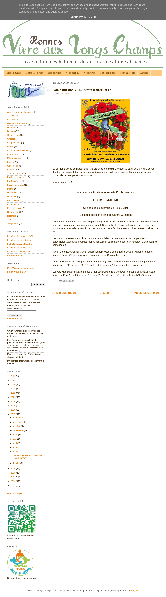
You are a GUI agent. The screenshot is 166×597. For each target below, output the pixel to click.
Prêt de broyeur (14, 208)
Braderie (11, 127)
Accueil (105, 292)
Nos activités (54, 73)
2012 (13, 485)
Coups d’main (14, 142)
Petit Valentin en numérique (20, 268)
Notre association (34, 73)
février (16, 451)
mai (15, 443)
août (15, 435)
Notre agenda (72, 73)
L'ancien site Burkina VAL (19, 251)
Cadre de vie (13, 135)
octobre (17, 426)
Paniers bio (12, 192)
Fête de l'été (13, 154)
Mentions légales (15, 493)
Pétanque (12, 196)
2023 (13, 389)
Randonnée (13, 212)
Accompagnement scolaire (20, 112)
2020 (13, 401)
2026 (13, 376)
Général (11, 169)
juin (15, 439)
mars (16, 447)
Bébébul (11, 119)
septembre (18, 430)
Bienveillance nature (17, 123)
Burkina (65, 93)
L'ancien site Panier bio (18, 247)
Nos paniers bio (127, 73)
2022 (13, 393)
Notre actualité (14, 73)
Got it (92, 16)
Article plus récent (64, 292)
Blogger (134, 590)
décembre (18, 417)
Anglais (10, 115)
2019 (13, 405)
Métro (10, 189)
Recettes (11, 216)
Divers (10, 146)
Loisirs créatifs (14, 181)
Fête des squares (15, 158)
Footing (11, 162)
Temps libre (12, 223)
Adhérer (144, 73)
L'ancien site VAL (15, 255)
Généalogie (12, 166)
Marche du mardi (15, 185)
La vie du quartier (15, 177)
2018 (13, 410)
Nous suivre (89, 73)
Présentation (13, 204)
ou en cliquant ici (15, 318)
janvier (16, 463)
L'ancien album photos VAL (20, 236)
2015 (13, 473)
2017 (13, 414)
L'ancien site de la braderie (20, 240)
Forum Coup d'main (16, 272)
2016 (13, 468)
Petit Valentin (13, 200)
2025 (13, 380)
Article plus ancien (146, 292)
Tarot (9, 219)
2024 (13, 384)
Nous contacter (107, 73)
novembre (18, 422)
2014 (13, 477)
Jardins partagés (15, 173)
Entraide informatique (17, 150)
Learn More (78, 16)
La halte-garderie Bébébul (19, 244)
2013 (13, 481)
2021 (13, 397)
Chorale (11, 139)
